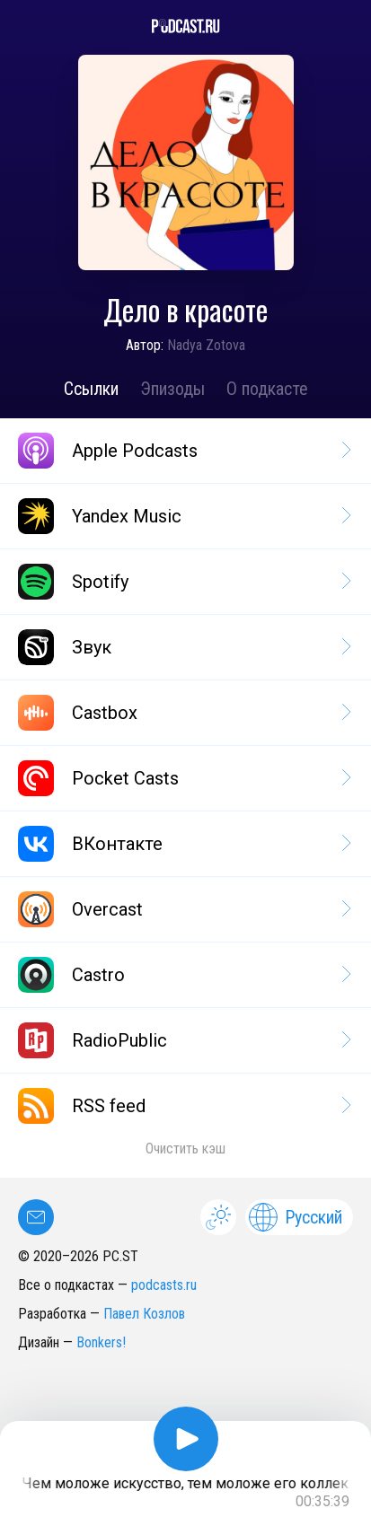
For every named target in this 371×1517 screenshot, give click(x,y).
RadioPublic (183, 1040)
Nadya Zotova (206, 345)
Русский (295, 1217)
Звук (183, 647)
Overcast (183, 909)
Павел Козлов (144, 1313)
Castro (183, 974)
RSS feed (183, 1105)
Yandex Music (183, 516)
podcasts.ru (164, 1284)
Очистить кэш (185, 1148)
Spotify (183, 581)
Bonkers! (101, 1342)
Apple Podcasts (183, 450)
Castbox (183, 712)
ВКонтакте (183, 843)
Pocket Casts (183, 778)
